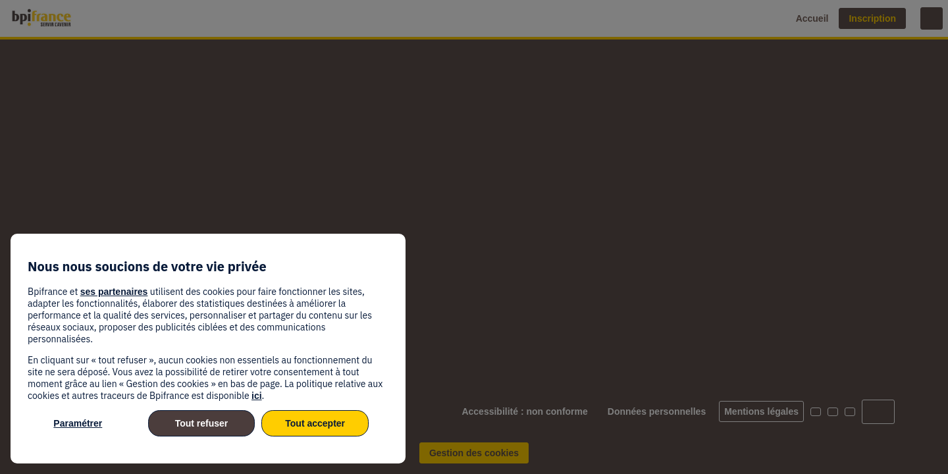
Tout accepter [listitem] (315, 423)
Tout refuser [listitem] (201, 423)
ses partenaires (114, 291)
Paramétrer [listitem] (77, 423)
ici (256, 395)
